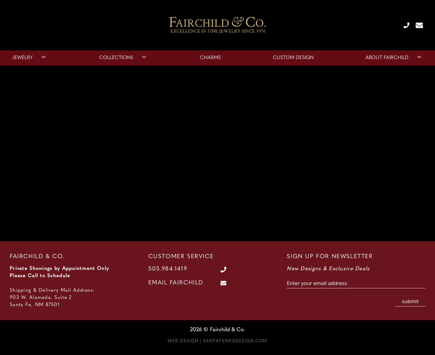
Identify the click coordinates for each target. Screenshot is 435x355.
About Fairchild (394, 57)
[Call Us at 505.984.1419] (404, 25)
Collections (123, 57)
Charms (210, 57)
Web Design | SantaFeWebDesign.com (217, 341)
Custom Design (293, 57)
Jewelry (29, 57)
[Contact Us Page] (417, 25)
